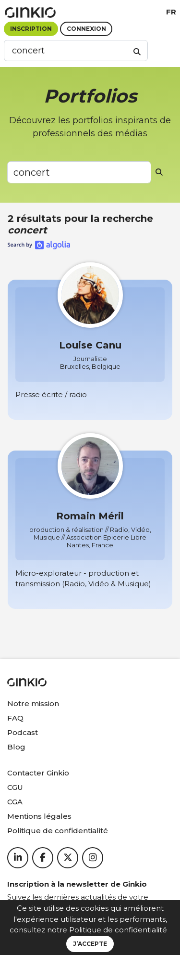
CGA (15, 801)
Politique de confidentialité (118, 929)
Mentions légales (39, 816)
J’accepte (90, 943)
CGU (15, 787)
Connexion (86, 28)
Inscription (31, 28)
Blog (16, 746)
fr (171, 11)
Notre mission (33, 703)
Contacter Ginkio (38, 772)
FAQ (15, 718)
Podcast (22, 732)
